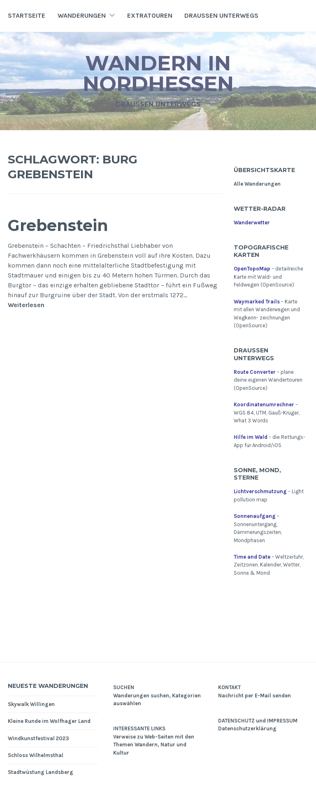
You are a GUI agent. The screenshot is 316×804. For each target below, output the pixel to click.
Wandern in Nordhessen (158, 73)
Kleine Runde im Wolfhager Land (49, 721)
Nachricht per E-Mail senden (254, 695)
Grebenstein (58, 225)
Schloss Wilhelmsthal (35, 755)
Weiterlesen (26, 305)
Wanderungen (82, 15)
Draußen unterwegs (221, 15)
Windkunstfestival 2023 (38, 738)
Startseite (26, 15)
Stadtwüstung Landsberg (40, 772)
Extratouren (149, 15)
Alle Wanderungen (257, 184)
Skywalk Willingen (31, 704)
